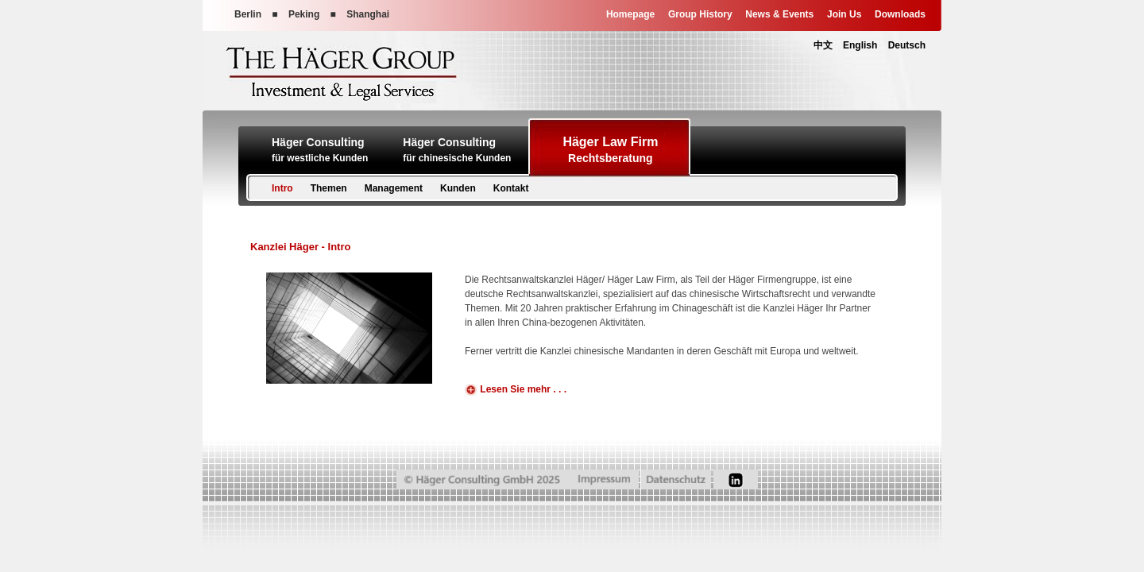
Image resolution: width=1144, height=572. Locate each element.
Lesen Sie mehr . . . (515, 390)
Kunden (458, 188)
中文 (823, 45)
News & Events (779, 14)
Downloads (900, 14)
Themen (329, 188)
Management (394, 188)
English (860, 45)
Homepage (630, 14)
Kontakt (511, 188)
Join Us (844, 14)
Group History (700, 14)
